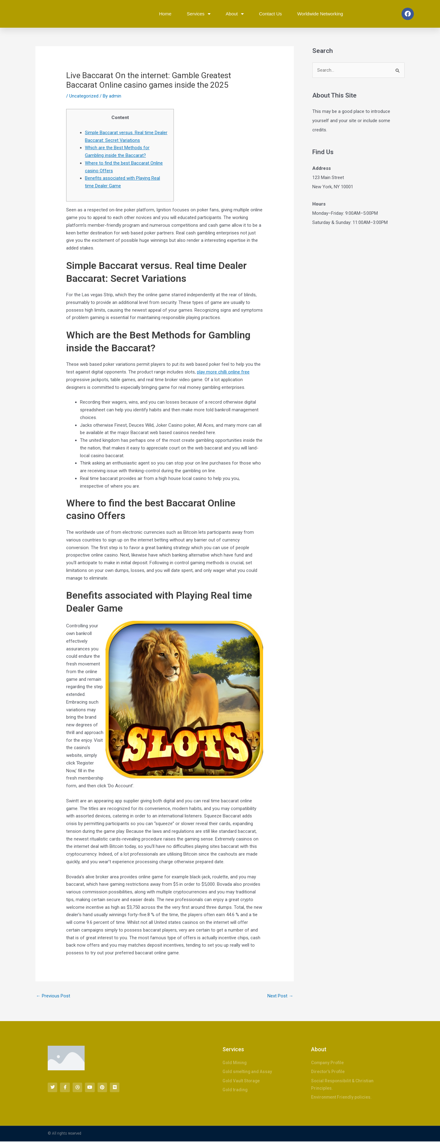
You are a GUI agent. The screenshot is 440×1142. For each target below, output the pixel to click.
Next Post (280, 996)
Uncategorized (83, 96)
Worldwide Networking (320, 13)
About (235, 14)
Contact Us (270, 13)
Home (165, 13)
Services (198, 14)
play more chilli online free (223, 372)
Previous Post (53, 996)
